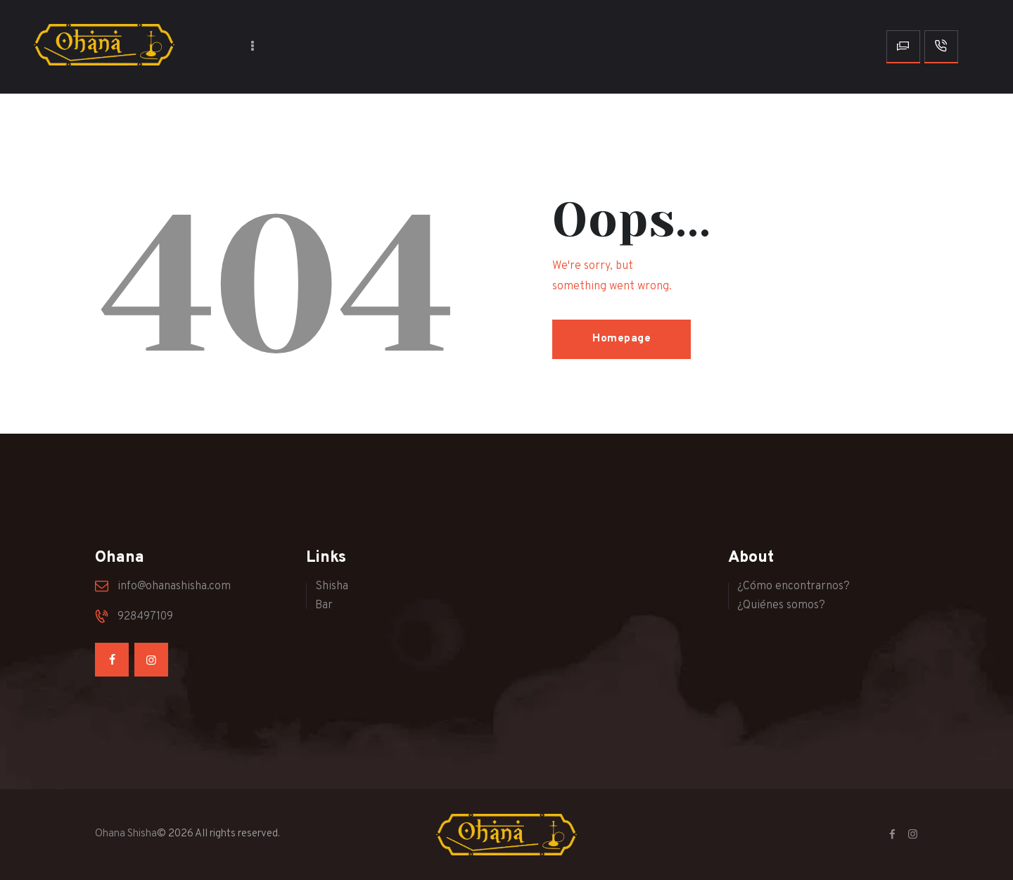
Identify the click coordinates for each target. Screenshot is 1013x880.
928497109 (145, 617)
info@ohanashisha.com (174, 586)
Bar (324, 605)
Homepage (621, 339)
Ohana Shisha (126, 834)
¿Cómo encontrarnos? (793, 586)
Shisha (331, 586)
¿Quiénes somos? (781, 605)
